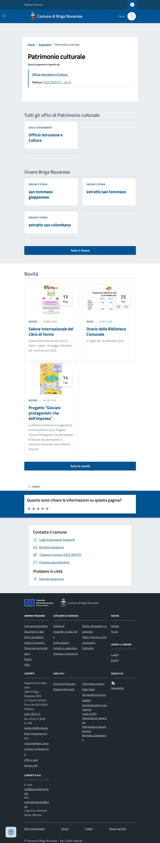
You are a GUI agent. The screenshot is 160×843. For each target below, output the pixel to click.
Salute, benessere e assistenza (94, 629)
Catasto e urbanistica (65, 648)
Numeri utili (30, 765)
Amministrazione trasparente (94, 707)
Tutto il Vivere (80, 250)
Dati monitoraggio (34, 829)
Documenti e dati (34, 631)
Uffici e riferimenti (40, 127)
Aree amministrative (36, 626)
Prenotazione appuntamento (94, 729)
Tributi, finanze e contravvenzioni (94, 640)
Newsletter (117, 688)
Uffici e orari (31, 760)
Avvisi (90, 321)
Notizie (33, 321)
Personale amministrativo (36, 651)
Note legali (88, 689)
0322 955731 (32, 714)
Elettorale (88, 648)
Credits (89, 829)
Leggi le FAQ (89, 714)
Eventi (115, 660)
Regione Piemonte (33, 4)
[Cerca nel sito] (130, 16)
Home (31, 45)
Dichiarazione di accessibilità (94, 697)
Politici (28, 659)
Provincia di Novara (64, 684)
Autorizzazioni (61, 643)
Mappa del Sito (117, 829)
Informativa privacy (93, 684)
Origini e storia (38, 184)
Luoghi (115, 655)
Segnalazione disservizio (94, 720)
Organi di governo (34, 643)
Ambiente (58, 626)
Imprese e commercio (65, 654)
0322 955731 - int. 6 (57, 82)
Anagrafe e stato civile (65, 634)
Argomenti (45, 45)
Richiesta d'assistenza (94, 737)
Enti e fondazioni (34, 637)
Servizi (64, 829)
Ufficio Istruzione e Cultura (49, 74)
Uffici (27, 665)
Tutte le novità (80, 466)
